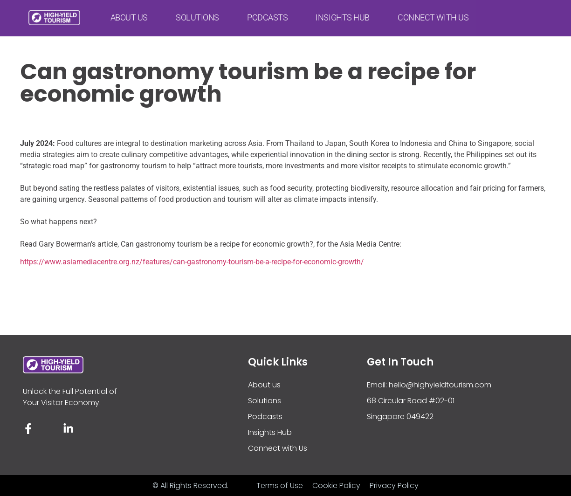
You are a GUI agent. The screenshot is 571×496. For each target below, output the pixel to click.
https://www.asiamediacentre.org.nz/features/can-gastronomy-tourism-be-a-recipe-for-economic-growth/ (192, 261)
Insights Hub (343, 14)
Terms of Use (279, 485)
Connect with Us (433, 14)
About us (129, 14)
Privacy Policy (394, 485)
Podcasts (267, 14)
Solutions (197, 14)
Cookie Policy (336, 485)
